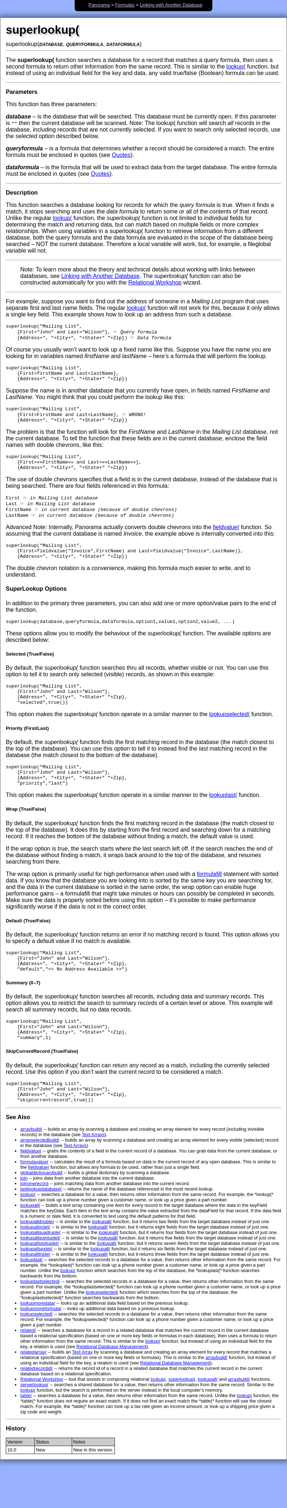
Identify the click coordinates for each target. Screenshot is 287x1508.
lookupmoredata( (37, 1344)
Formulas (124, 5)
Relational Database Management (111, 1387)
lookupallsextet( (36, 1289)
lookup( (235, 66)
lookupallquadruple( (40, 1273)
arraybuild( (31, 1170)
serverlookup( (34, 1425)
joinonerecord (34, 1224)
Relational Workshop (155, 282)
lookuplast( (223, 823)
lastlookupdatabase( (41, 1230)
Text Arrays (93, 1175)
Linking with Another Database (171, 5)
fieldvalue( (226, 542)
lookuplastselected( (40, 1322)
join (24, 1219)
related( (28, 1371)
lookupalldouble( (37, 1262)
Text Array (82, 1393)
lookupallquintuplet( (40, 1278)
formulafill (209, 902)
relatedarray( (33, 1393)
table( (26, 1436)
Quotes (121, 155)
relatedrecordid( (36, 1409)
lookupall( (30, 1246)
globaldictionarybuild (41, 1213)
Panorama (99, 5)
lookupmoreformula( (41, 1349)
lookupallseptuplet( (39, 1284)
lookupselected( (229, 738)
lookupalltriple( (35, 1295)
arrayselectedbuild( (39, 1181)
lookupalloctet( (35, 1268)
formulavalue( (34, 1202)
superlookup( (182, 1420)
